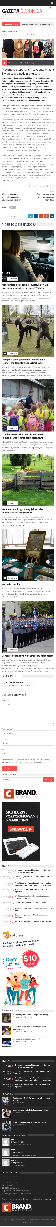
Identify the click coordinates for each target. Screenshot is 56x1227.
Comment (6, 700)
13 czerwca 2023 (21, 1041)
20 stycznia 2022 (16, 63)
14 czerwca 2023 (21, 1017)
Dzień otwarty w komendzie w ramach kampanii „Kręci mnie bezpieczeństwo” (23, 436)
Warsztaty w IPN (11, 584)
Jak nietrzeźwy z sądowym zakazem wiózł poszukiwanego (29, 1028)
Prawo (13, 207)
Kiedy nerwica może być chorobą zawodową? (31, 1110)
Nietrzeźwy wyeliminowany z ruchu (27, 1039)
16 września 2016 (21, 1124)
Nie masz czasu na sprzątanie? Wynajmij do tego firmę (34, 909)
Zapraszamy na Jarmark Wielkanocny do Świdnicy (31, 916)
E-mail (5, 739)
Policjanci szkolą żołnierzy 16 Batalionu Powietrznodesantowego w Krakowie (23, 361)
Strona (4, 749)
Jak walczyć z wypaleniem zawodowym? (30, 902)
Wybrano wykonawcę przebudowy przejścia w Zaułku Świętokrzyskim (11, 197)
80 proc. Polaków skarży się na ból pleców (29, 1122)
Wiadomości (12, 31)
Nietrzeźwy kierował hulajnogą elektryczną (30, 1014)
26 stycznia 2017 (21, 1112)
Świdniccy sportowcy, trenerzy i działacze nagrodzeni (45, 197)
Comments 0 (31, 63)
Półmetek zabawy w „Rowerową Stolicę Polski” (33, 921)
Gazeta (22, 11)
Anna (13, 1149)
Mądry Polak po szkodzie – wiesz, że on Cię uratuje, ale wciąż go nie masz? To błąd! (25, 286)
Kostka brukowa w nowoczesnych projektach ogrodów (32, 890)
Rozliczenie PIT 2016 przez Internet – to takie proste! (31, 1099)
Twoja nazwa (7, 729)
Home (4, 31)
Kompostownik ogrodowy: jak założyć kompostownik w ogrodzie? (22, 510)
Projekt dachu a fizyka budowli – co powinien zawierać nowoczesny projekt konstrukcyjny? (33, 884)
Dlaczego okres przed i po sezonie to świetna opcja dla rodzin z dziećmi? (32, 871)
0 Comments (12, 278)
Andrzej (14, 1139)
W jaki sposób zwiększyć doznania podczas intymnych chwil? (32, 897)
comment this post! (27, 685)
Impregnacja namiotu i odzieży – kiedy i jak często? (32, 877)
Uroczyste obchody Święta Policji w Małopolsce (27, 656)
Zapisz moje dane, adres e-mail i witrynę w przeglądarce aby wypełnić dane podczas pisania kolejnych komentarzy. (26, 761)
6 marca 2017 (20, 1102)
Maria (13, 1160)
